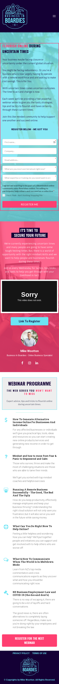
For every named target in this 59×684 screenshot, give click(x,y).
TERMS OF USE (39, 653)
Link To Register (29, 321)
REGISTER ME (29, 204)
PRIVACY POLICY (21, 653)
